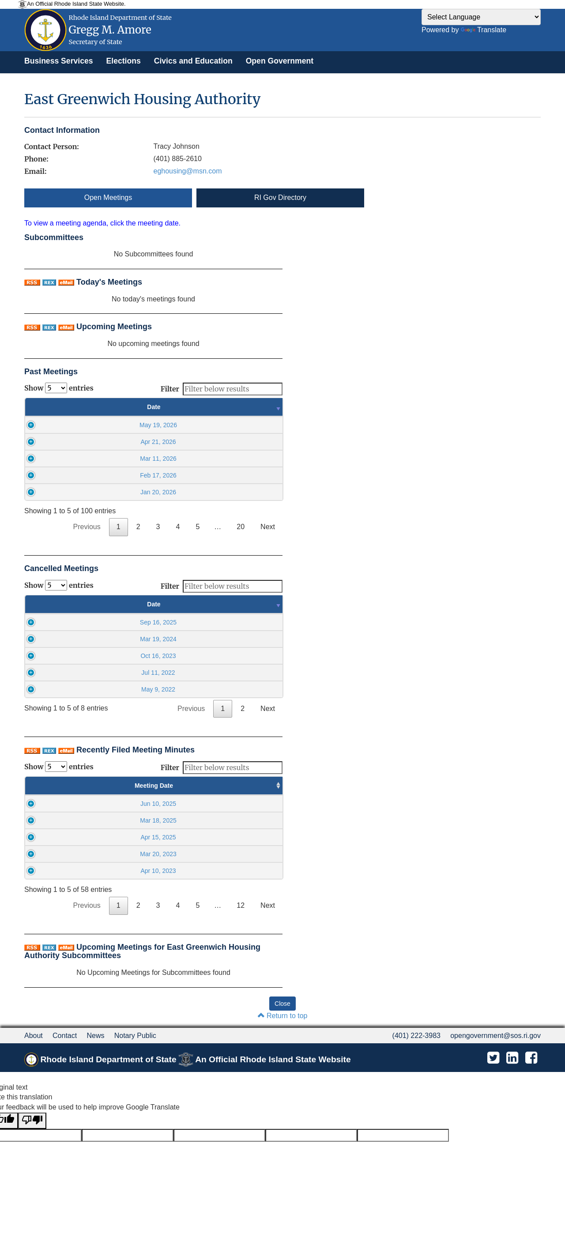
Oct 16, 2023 (99, 655)
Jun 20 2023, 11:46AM (232, 870)
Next (267, 526)
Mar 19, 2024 (98, 639)
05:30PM (141, 803)
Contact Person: (51, 146)
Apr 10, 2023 (63, 870)
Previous (87, 526)
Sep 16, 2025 (98, 622)
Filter (221, 389)
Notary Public (135, 1035)
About (33, 1035)
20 (241, 526)
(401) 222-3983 (416, 1035)
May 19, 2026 (99, 425)
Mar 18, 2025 (63, 820)
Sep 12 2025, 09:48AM (232, 803)
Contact (65, 1035)
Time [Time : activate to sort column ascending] (228, 406)
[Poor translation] (32, 1121)
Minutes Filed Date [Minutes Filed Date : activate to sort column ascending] (232, 785)
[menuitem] (59, 61)
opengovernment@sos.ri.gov (495, 1035)
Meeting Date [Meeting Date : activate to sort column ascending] (63, 785)
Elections (123, 60)
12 (241, 905)
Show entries (59, 388)
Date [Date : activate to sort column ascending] (99, 406)
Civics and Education (193, 60)
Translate (483, 30)
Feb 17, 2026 (99, 475)
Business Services (58, 60)
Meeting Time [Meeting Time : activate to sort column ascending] (141, 785)
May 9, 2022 (99, 689)
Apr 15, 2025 (63, 837)
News (95, 1035)
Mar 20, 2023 (63, 853)
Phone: (36, 158)
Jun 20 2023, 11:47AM (232, 853)
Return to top (283, 1015)
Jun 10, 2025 (63, 803)
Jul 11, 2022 (99, 672)
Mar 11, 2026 (99, 458)
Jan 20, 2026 (99, 492)
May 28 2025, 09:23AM (232, 820)
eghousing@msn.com (188, 171)
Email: (35, 171)
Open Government (279, 60)
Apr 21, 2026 (99, 441)
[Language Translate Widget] (481, 17)
